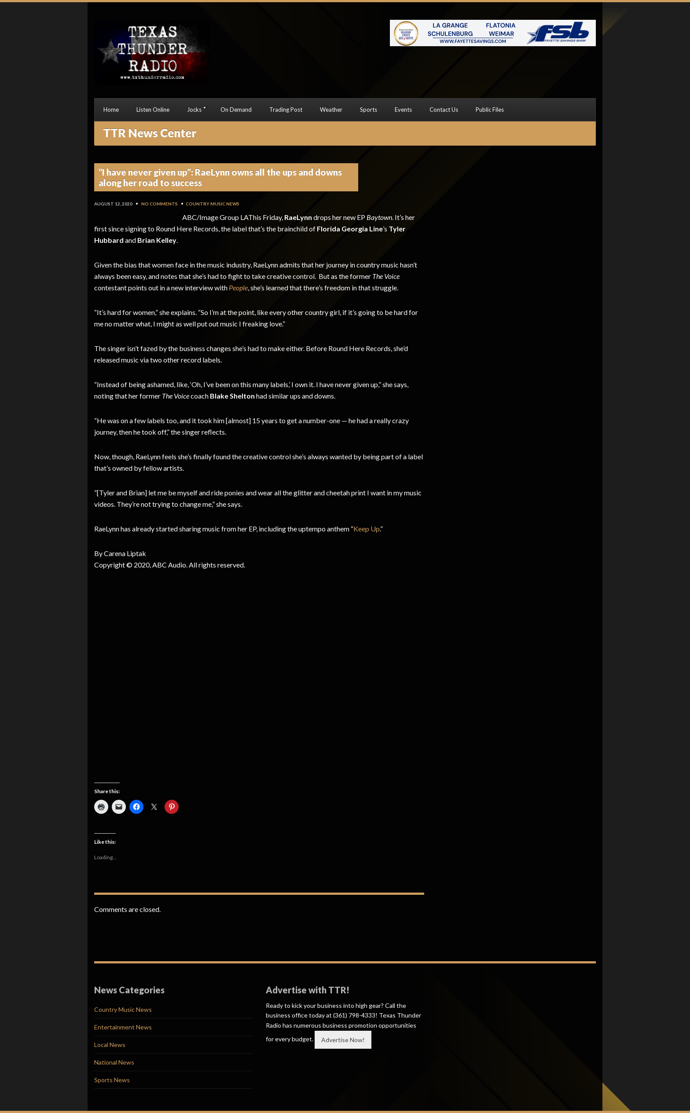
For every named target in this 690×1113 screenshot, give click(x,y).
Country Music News (212, 203)
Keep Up (366, 528)
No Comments (159, 203)
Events (403, 109)
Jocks (194, 109)
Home (111, 109)
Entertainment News (123, 1027)
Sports (368, 109)
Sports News (112, 1080)
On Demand (236, 109)
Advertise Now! (343, 1039)
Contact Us (443, 109)
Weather (331, 109)
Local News (109, 1044)
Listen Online (152, 109)
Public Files (490, 109)
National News (114, 1062)
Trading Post (285, 109)
